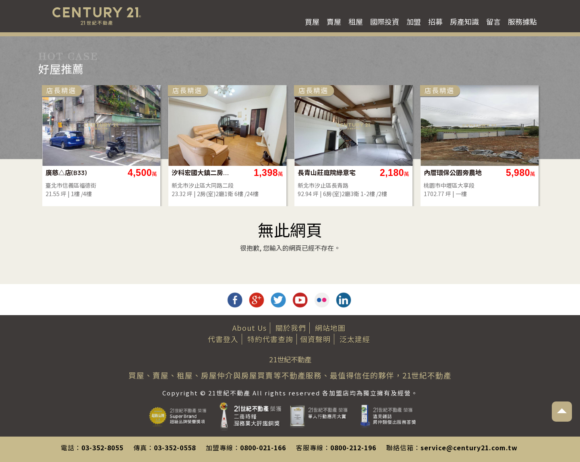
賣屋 (334, 21)
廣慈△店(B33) (66, 172)
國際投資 (384, 21)
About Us (249, 327)
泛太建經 (355, 339)
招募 (435, 21)
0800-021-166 (263, 447)
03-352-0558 (175, 447)
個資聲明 (315, 339)
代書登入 (223, 339)
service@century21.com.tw (469, 447)
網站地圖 (330, 327)
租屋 (355, 21)
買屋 (312, 21)
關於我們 (291, 327)
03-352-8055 (102, 447)
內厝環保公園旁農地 (453, 172)
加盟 (413, 21)
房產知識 (464, 21)
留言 (493, 21)
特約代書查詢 (270, 339)
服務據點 (522, 21)
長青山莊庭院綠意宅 (327, 172)
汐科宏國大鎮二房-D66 (201, 172)
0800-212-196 (353, 447)
